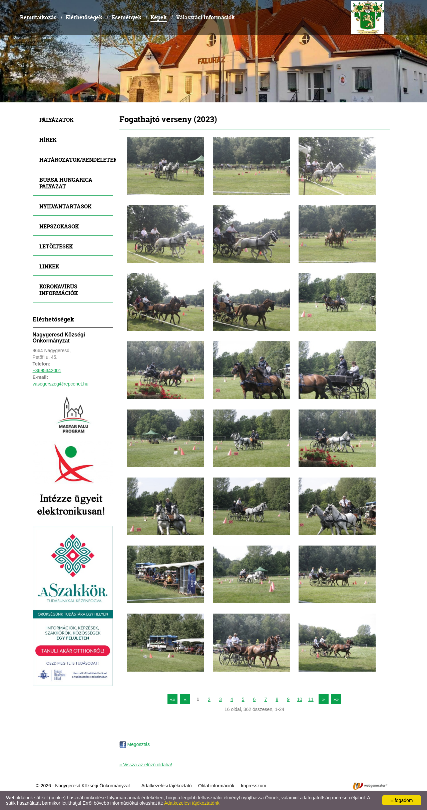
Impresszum (253, 785)
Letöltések (56, 246)
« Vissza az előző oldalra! (145, 764)
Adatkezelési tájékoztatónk (192, 803)
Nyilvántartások (65, 206)
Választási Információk (205, 17)
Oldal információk (216, 785)
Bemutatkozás (38, 17)
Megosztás (134, 744)
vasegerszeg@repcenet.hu (61, 383)
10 (299, 699)
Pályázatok (56, 119)
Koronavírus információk (58, 289)
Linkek (49, 266)
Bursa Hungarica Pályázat (65, 183)
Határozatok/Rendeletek (76, 159)
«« (172, 699)
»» (336, 699)
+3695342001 (47, 370)
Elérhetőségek (84, 17)
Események (126, 17)
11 (311, 699)
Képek (158, 17)
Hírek (47, 139)
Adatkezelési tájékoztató (166, 785)
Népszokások (59, 226)
